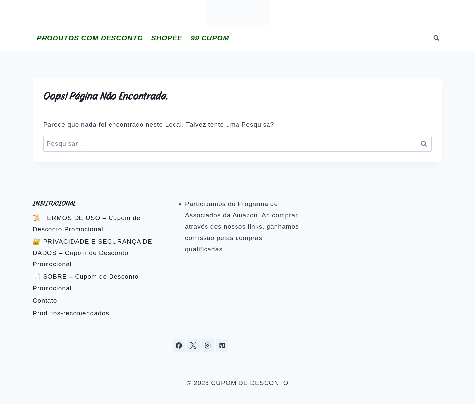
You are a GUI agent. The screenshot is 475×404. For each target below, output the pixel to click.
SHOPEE (166, 38)
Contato (45, 300)
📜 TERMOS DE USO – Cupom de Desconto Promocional (87, 223)
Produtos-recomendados (71, 313)
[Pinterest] (222, 345)
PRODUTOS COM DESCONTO (90, 38)
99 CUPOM (210, 38)
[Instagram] (207, 345)
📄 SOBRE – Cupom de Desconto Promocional (86, 282)
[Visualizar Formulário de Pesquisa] (436, 38)
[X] (193, 345)
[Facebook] (179, 345)
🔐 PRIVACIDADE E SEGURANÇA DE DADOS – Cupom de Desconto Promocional (92, 252)
